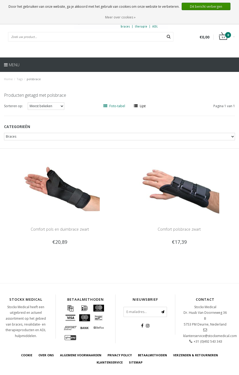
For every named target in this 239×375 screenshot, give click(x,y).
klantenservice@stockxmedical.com (210, 336)
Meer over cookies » (120, 17)
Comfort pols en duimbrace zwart (60, 229)
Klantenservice (110, 362)
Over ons (46, 355)
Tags (20, 79)
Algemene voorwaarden (80, 355)
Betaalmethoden (152, 355)
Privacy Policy (119, 355)
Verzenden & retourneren (195, 355)
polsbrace (34, 79)
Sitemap (135, 362)
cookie (26, 355)
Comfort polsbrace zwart (179, 229)
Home (8, 79)
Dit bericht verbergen (206, 6)
